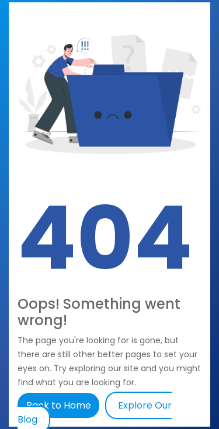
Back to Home (59, 405)
